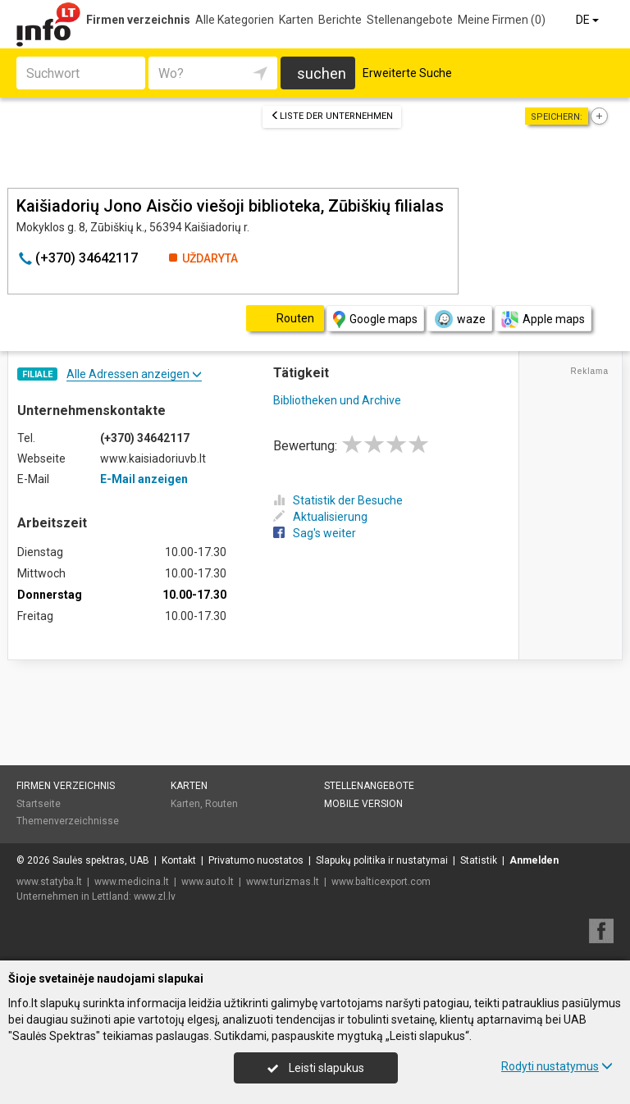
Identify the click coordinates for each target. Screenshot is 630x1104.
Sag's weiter (314, 533)
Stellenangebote (410, 19)
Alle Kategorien (234, 19)
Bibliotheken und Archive (337, 400)
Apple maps (543, 319)
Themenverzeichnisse (67, 821)
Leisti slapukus (315, 1067)
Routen (221, 804)
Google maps (375, 319)
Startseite (38, 804)
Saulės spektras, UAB (100, 860)
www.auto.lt (207, 881)
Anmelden (534, 860)
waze (459, 319)
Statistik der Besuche (338, 500)
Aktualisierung (320, 516)
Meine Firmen (502, 19)
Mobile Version (363, 804)
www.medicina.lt (131, 881)
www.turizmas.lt (282, 881)
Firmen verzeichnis (138, 19)
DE (588, 19)
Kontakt (179, 860)
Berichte (340, 19)
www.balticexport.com (381, 881)
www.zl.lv (155, 896)
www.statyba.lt (49, 881)
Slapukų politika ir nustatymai (382, 860)
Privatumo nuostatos (256, 860)
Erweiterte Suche (407, 73)
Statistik (478, 860)
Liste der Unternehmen (332, 116)
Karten (296, 19)
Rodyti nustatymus (557, 1066)
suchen (321, 73)
